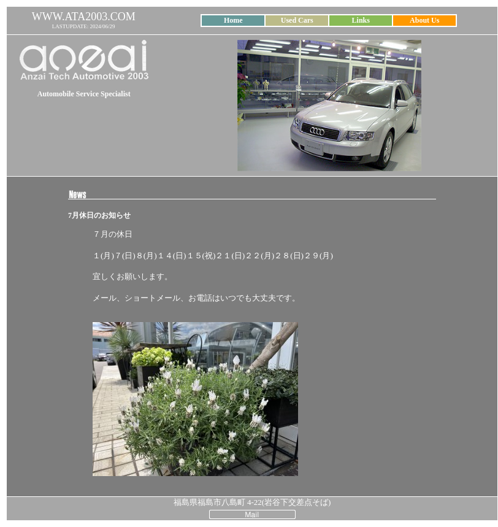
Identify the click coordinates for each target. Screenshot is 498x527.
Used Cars (297, 20)
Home (233, 20)
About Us (424, 20)
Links (361, 20)
